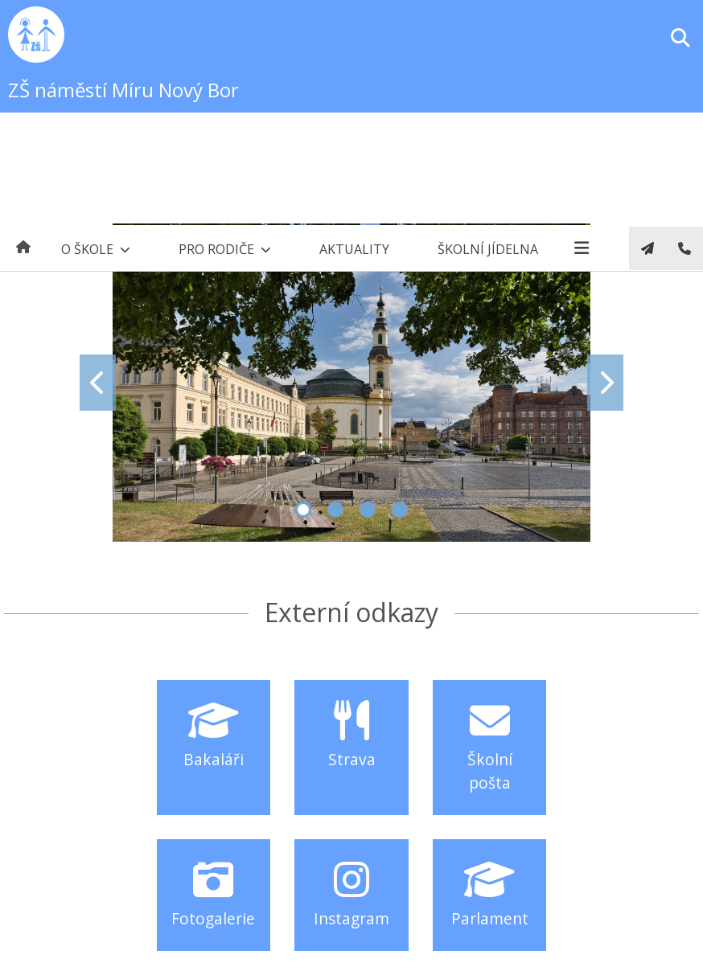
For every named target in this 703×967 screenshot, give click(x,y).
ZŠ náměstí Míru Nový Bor (123, 89)
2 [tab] (335, 510)
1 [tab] (303, 510)
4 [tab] (400, 510)
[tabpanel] (351, 382)
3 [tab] (368, 510)
